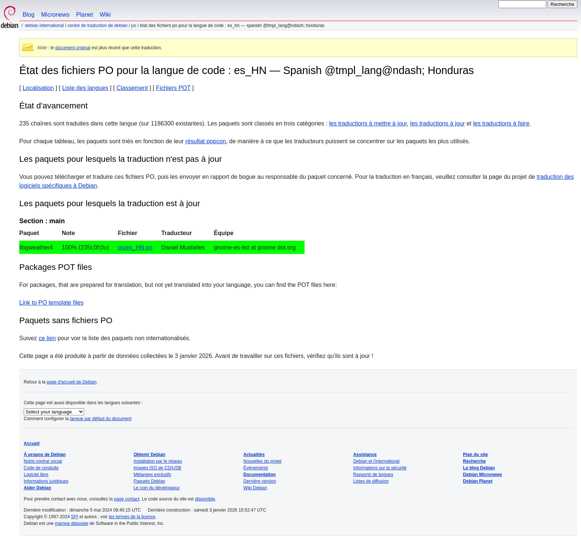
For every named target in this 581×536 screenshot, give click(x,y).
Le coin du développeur (156, 487)
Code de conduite (41, 467)
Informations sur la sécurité (379, 467)
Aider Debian (37, 487)
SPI (74, 516)
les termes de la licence (132, 516)
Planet (84, 14)
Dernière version (259, 481)
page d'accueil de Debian (71, 382)
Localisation (38, 88)
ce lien (47, 338)
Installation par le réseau (157, 461)
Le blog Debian (479, 467)
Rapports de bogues (373, 474)
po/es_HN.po (135, 247)
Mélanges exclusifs (152, 474)
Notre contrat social (43, 461)
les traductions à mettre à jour (368, 123)
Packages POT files (55, 267)
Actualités (254, 454)
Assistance (364, 454)
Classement (131, 88)
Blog (28, 14)
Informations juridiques (46, 481)
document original (72, 47)
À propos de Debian (45, 454)
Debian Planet (477, 481)
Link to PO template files (51, 302)
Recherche (474, 461)
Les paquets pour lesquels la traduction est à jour (109, 203)
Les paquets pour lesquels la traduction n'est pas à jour (120, 159)
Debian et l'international (376, 461)
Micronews (55, 14)
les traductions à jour (437, 123)
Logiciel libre (36, 474)
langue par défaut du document (101, 418)
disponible (205, 499)
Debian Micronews (482, 474)
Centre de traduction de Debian (97, 25)
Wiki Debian (255, 487)
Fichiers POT (173, 88)
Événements (255, 467)
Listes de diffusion (371, 481)
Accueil (32, 443)
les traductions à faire (501, 123)
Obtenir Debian (149, 454)
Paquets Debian (149, 481)
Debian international (44, 25)
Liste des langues (85, 88)
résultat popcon (205, 141)
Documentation (259, 474)
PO (133, 25)
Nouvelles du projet (262, 461)
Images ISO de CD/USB (157, 467)
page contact (126, 499)
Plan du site (475, 454)
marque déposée (71, 523)
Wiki (105, 14)
